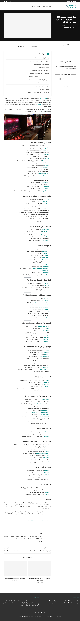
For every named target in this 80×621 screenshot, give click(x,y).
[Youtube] (6, 1)
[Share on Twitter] (23, 46)
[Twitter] (10, 1)
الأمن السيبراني (47, 6)
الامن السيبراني (38, 526)
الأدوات (39, 104)
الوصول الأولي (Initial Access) (41, 64)
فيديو (38, 6)
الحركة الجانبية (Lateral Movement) (40, 86)
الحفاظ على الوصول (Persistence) (40, 70)
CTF (49, 526)
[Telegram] (4, 1)
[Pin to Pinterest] (21, 46)
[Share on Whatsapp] (20, 46)
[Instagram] (8, 1)
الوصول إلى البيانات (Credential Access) (38, 80)
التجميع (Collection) (44, 89)
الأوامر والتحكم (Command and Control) (38, 92)
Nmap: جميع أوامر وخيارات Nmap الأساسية (15, 578)
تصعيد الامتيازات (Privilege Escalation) (39, 74)
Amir (71, 25)
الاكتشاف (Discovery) (43, 83)
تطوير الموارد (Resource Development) (39, 61)
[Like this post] (26, 46)
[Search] (4, 6)
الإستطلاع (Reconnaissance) (42, 58)
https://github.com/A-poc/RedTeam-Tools (38, 520)
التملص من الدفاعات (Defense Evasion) (39, 77)
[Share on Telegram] (18, 46)
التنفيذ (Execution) (44, 67)
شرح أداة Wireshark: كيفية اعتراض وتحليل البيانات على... (39, 579)
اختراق (45, 526)
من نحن (33, 6)
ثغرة (32, 526)
